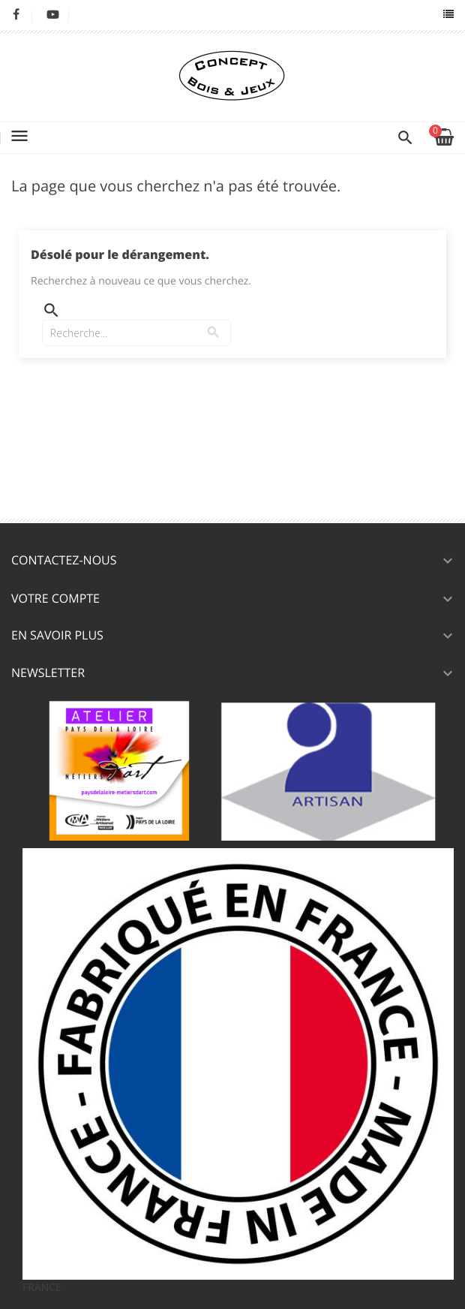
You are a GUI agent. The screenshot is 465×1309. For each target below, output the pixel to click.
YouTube (53, 15)
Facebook (16, 15)
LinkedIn (90, 15)
